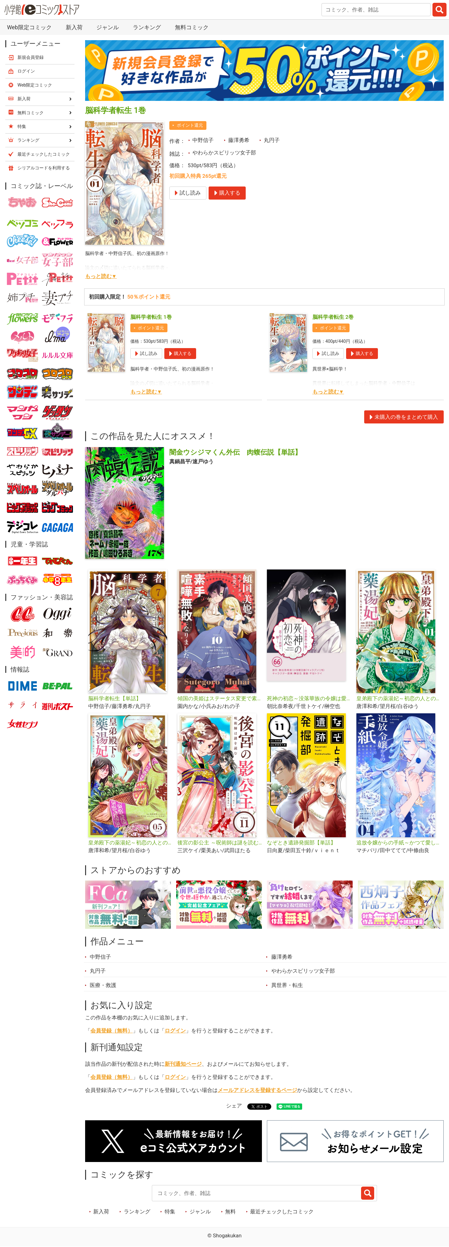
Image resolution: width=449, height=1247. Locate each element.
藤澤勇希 (238, 140)
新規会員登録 (30, 57)
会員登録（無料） (111, 1030)
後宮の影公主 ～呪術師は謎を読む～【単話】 (219, 842)
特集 (170, 1211)
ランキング (147, 27)
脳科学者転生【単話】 (114, 698)
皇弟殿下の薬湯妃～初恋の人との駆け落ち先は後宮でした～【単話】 (130, 842)
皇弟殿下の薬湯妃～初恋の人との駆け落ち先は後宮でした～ (398, 698)
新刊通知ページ (183, 1064)
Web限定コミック (29, 27)
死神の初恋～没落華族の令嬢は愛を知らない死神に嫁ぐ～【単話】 (309, 698)
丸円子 (272, 140)
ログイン (175, 1030)
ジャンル (107, 27)
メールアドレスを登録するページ (257, 1090)
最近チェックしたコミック (282, 1211)
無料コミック (192, 27)
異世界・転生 (287, 985)
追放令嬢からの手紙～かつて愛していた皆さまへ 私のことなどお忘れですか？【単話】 (398, 842)
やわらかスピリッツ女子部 (224, 152)
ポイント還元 (190, 125)
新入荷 (74, 27)
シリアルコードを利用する (43, 167)
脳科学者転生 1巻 (151, 317)
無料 (230, 1211)
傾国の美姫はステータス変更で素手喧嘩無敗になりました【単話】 (219, 698)
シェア (234, 1106)
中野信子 (203, 140)
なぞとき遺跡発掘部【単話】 (301, 842)
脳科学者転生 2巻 (333, 317)
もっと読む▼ (101, 276)
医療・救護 (103, 985)
